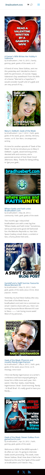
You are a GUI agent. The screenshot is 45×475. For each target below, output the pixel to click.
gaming (8, 63)
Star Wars (20, 138)
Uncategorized (30, 138)
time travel (16, 370)
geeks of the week (23, 63)
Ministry (35, 136)
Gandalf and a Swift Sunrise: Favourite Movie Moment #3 (22, 284)
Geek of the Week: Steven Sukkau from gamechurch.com (22, 438)
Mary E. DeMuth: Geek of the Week (20, 131)
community (9, 215)
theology (8, 370)
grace (22, 136)
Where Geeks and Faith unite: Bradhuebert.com (18, 209)
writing (7, 141)
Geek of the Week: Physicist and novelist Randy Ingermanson (19, 361)
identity (28, 136)
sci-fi (33, 63)
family (33, 60)
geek (13, 63)
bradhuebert (12, 60)
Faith (32, 133)
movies (7, 138)
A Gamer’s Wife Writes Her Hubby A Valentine (21, 57)
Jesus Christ (29, 290)
